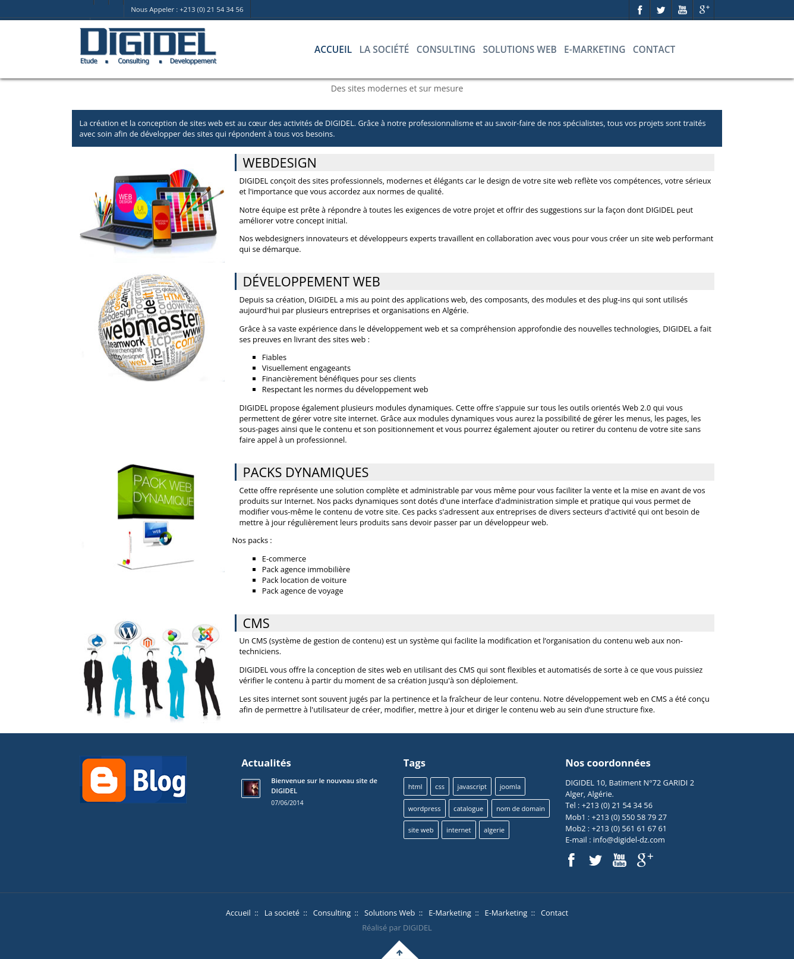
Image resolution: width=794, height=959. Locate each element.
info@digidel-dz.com (628, 839)
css (440, 786)
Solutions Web (519, 49)
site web (421, 829)
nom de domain (520, 808)
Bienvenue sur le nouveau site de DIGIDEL (324, 785)
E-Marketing (594, 49)
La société (384, 49)
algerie (494, 829)
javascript (472, 786)
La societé (282, 912)
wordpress (424, 808)
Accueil (333, 49)
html (415, 786)
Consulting (446, 49)
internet (458, 829)
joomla (510, 786)
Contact (654, 49)
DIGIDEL (417, 927)
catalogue (468, 808)
